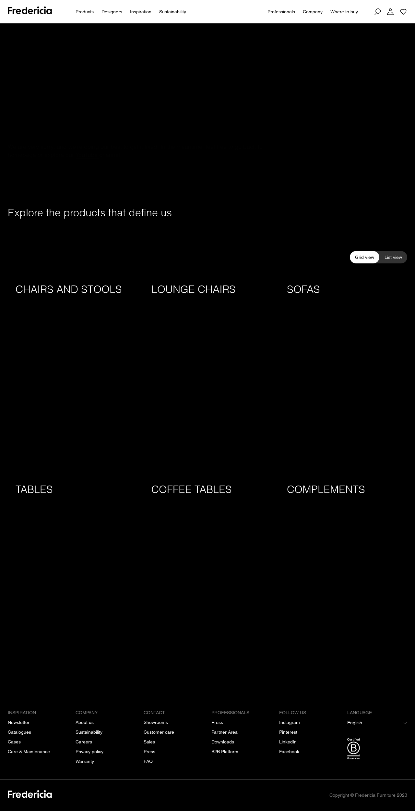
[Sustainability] (89, 732)
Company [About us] (313, 11)
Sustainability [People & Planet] (172, 11)
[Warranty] (85, 761)
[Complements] (343, 572)
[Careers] (84, 742)
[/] (30, 795)
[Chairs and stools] (72, 372)
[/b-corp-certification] (377, 750)
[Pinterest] (288, 732)
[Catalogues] (19, 732)
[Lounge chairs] (208, 372)
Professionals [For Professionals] (281, 11)
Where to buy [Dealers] (344, 11)
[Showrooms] (156, 722)
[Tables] (72, 572)
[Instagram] (289, 722)
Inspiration (140, 11)
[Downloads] (222, 742)
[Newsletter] (19, 722)
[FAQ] (148, 761)
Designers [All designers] (111, 11)
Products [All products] (85, 11)
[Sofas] (343, 372)
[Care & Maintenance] (29, 751)
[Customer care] (159, 732)
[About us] (85, 722)
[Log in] (390, 12)
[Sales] (149, 742)
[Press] (149, 751)
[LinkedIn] (288, 742)
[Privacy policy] (89, 751)
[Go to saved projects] (403, 12)
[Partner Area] (224, 732)
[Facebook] (289, 751)
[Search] (377, 12)
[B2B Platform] (224, 751)
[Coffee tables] (208, 572)
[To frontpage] (30, 11)
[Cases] (14, 742)
